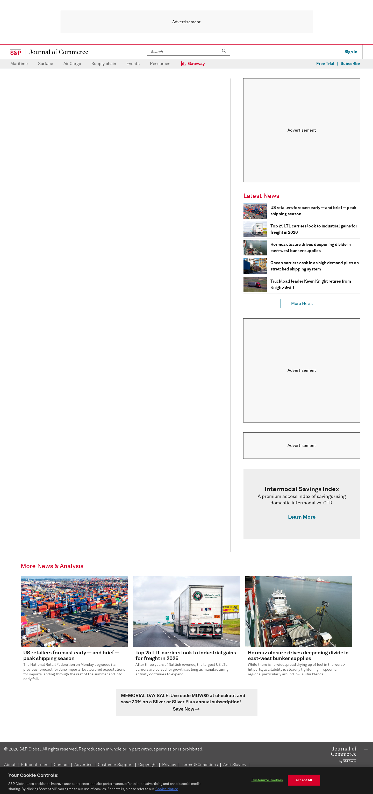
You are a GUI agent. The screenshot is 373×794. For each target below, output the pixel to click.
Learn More (301, 517)
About (10, 764)
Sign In (351, 51)
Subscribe (350, 63)
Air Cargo (72, 63)
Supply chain (103, 63)
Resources (160, 63)
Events (133, 63)
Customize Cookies (267, 783)
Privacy (169, 764)
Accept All (304, 783)
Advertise (83, 764)
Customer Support (115, 764)
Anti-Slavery (234, 764)
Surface (45, 63)
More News (302, 303)
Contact (61, 764)
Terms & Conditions (200, 764)
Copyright (147, 764)
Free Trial (325, 63)
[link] (301, 504)
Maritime (19, 63)
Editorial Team (34, 764)
